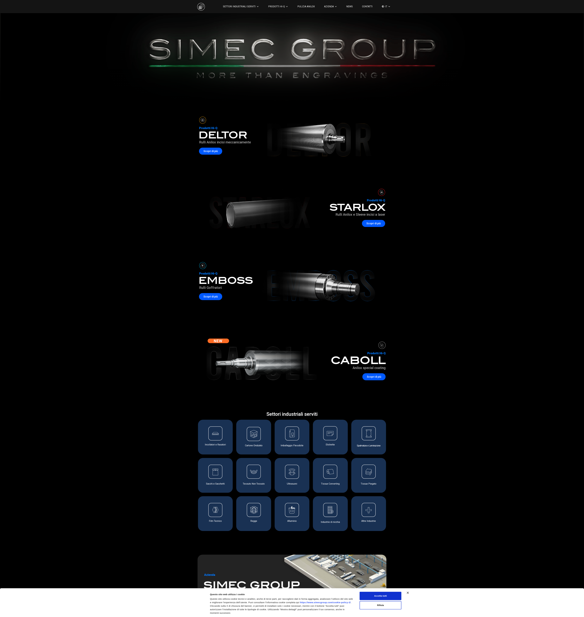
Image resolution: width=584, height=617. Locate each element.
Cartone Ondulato (254, 445)
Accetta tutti (380, 584)
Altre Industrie (368, 521)
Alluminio (292, 521)
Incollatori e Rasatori (215, 444)
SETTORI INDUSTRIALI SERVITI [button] (241, 6)
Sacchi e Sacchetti (215, 483)
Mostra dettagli (325, 611)
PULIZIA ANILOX (306, 6)
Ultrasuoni (292, 483)
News (349, 6)
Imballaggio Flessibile (292, 445)
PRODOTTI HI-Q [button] (278, 6)
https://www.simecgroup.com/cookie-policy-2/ (325, 591)
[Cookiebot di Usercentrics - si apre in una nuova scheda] (190, 611)
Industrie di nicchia (330, 522)
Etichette (330, 444)
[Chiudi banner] (408, 582)
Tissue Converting (330, 483)
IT (387, 6)
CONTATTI (367, 6)
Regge (253, 521)
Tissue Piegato (368, 483)
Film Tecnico (215, 521)
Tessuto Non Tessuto (254, 483)
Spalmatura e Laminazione (368, 445)
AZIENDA (330, 6)
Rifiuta (380, 594)
